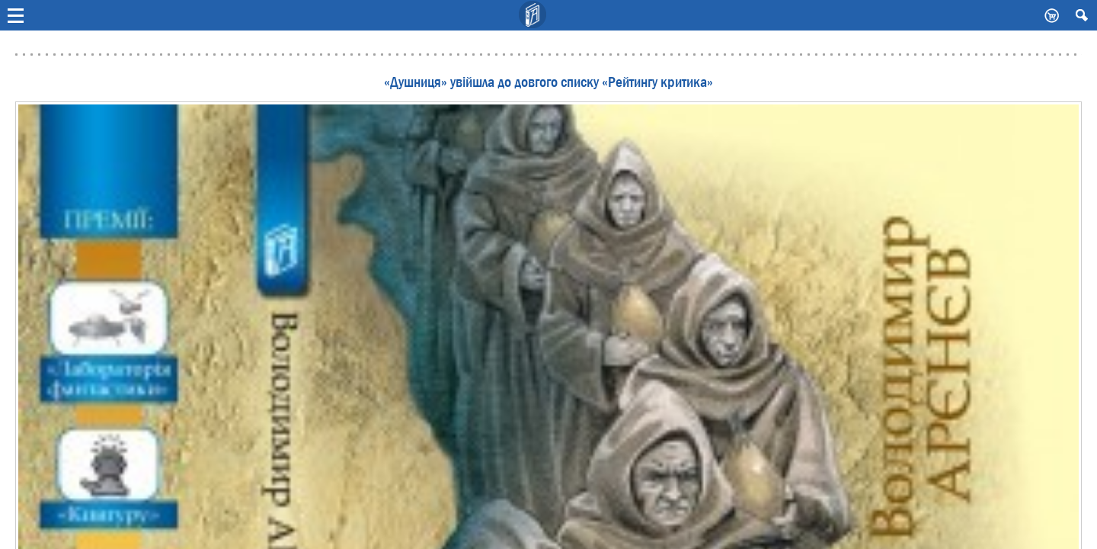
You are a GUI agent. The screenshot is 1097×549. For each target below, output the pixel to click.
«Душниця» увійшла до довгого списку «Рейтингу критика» (548, 82)
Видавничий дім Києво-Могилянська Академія (533, 15)
